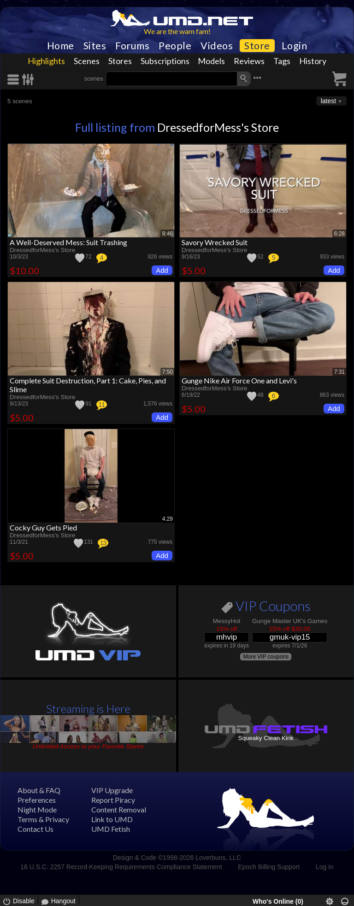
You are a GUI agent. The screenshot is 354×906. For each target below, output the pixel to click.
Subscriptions (165, 61)
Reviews (249, 61)
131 (88, 542)
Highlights (46, 61)
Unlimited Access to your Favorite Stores (88, 746)
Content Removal (118, 809)
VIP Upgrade (112, 790)
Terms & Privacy (43, 819)
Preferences (37, 799)
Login (294, 46)
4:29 (167, 519)
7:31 (339, 372)
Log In (325, 867)
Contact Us (35, 828)
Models (211, 61)
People (175, 46)
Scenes (87, 61)
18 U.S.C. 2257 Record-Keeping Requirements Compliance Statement (121, 867)
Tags (281, 61)
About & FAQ (39, 790)
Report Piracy (113, 799)
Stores (120, 61)
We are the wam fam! (177, 31)
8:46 (167, 233)
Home (60, 46)
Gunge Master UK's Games (289, 621)
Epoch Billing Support (269, 867)
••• (257, 77)
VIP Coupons (266, 607)
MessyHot (227, 621)
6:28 (339, 233)
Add (162, 270)
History (312, 61)
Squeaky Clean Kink (266, 738)
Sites (94, 46)
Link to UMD (112, 819)
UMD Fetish (110, 828)
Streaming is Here (88, 708)
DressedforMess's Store (218, 127)
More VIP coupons (266, 656)
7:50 (167, 372)
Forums (132, 46)
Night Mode (37, 809)
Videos (217, 46)
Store (257, 46)
